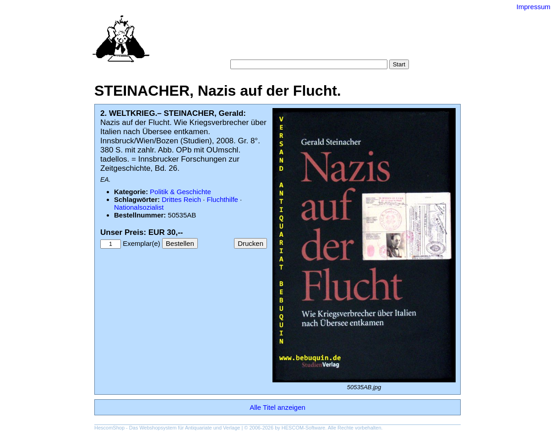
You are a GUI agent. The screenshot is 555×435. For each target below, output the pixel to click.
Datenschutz (319, 50)
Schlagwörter (332, 41)
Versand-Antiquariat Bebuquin (309, 20)
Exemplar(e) (141, 243)
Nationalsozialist (138, 207)
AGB (287, 50)
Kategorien (289, 41)
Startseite (227, 41)
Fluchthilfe (222, 199)
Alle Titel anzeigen (277, 407)
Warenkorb (257, 50)
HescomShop (109, 427)
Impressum (533, 7)
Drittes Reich (181, 199)
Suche (257, 41)
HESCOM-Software (303, 427)
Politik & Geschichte (180, 192)
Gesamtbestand (382, 41)
